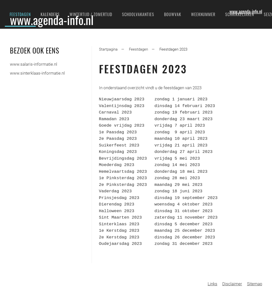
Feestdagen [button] (20, 14)
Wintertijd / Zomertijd (91, 14)
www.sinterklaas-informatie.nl (37, 73)
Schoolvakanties (138, 14)
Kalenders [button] (50, 14)
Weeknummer (203, 14)
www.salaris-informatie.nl (33, 64)
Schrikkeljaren (239, 14)
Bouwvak (172, 14)
